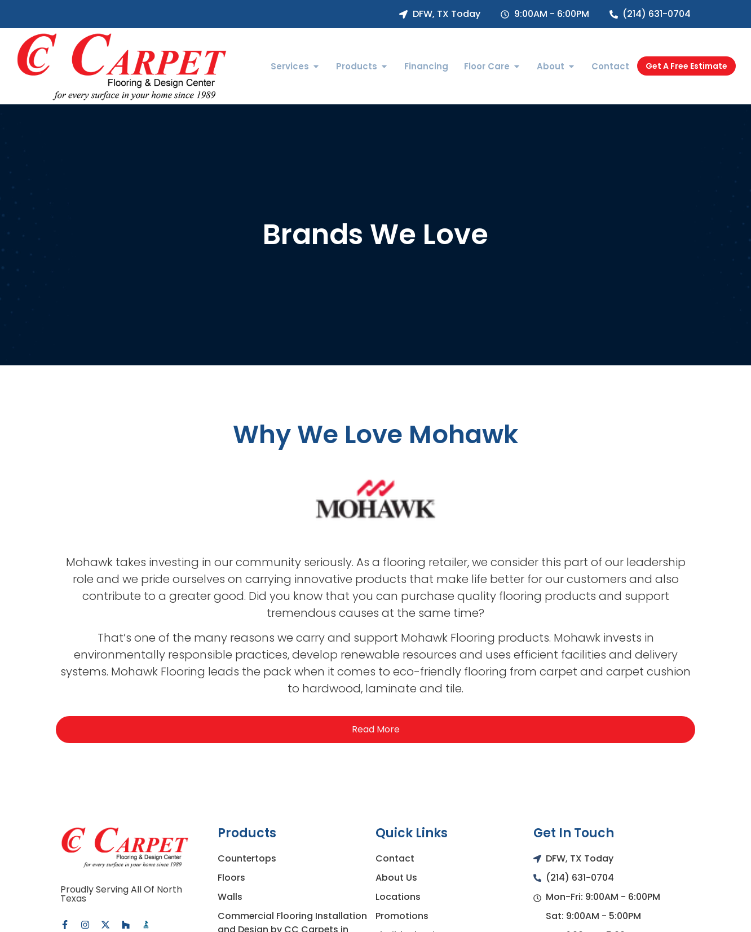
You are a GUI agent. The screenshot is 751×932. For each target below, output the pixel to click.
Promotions (402, 915)
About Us (396, 877)
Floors (231, 877)
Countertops (247, 858)
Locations (398, 896)
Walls (230, 896)
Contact (395, 858)
